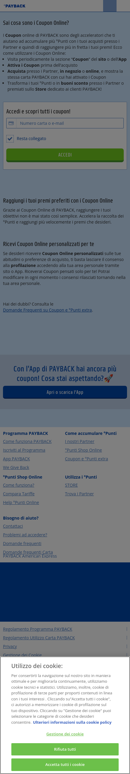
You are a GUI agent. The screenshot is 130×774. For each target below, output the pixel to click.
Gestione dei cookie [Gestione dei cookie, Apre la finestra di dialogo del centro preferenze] (65, 734)
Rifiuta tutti (65, 749)
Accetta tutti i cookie (65, 765)
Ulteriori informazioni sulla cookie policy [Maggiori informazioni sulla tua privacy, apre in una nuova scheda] (72, 722)
